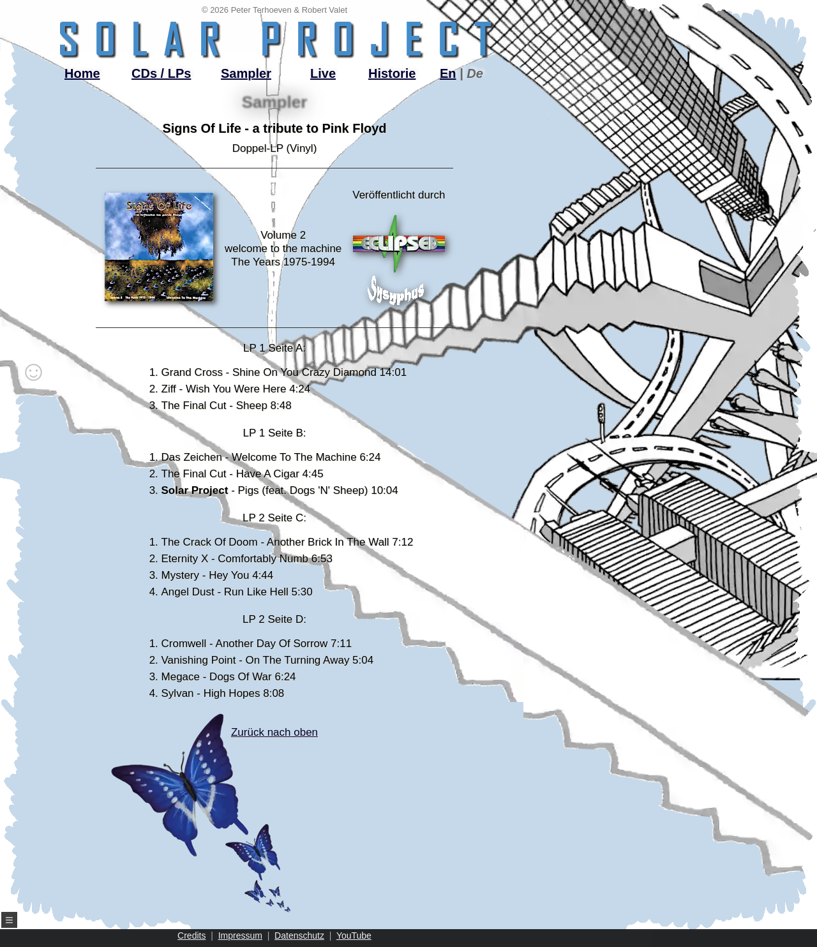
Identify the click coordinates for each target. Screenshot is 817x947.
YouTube (353, 935)
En (448, 73)
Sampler (246, 73)
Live (323, 73)
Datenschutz (299, 935)
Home (82, 73)
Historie (392, 73)
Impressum (240, 935)
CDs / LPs (161, 73)
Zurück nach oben (251, 819)
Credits (191, 935)
